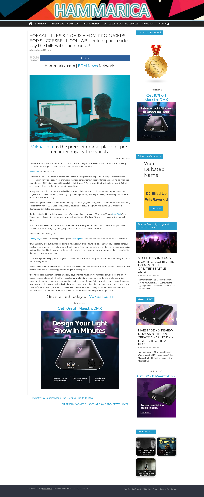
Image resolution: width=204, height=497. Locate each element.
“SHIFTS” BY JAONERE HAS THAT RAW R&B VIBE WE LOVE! (96, 404)
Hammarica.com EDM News (41, 50)
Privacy (155, 489)
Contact (173, 489)
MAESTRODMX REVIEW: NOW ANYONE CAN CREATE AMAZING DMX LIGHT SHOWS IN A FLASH (156, 337)
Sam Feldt (116, 214)
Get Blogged (136, 489)
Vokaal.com (43, 146)
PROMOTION (147, 24)
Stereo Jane (76, 238)
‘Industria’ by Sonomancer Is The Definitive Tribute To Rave (61, 398)
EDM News (88, 66)
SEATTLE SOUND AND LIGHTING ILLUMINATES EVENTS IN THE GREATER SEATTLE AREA (156, 265)
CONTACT (163, 24)
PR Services (147, 489)
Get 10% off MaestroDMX (80, 308)
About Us (127, 489)
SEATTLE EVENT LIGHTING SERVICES (120, 24)
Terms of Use (164, 489)
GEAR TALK (72, 24)
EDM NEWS (40, 24)
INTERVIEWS (57, 24)
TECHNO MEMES (91, 24)
